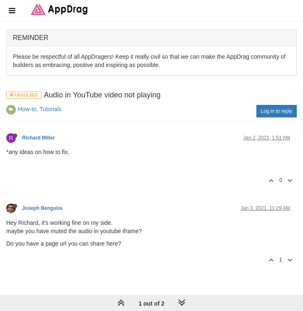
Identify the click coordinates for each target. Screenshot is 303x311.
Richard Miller (38, 138)
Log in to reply (276, 111)
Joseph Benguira (42, 208)
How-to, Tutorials (40, 109)
